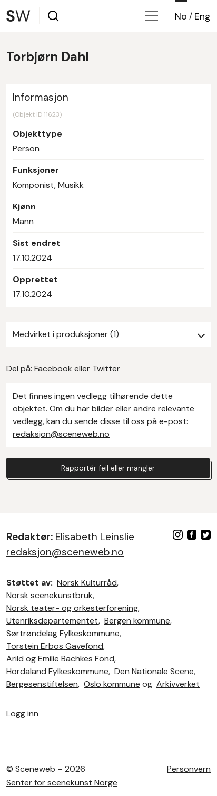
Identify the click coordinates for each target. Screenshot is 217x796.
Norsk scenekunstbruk (49, 595)
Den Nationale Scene (154, 671)
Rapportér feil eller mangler (108, 468)
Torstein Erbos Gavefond (54, 645)
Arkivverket (178, 683)
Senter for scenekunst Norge (61, 782)
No (181, 16)
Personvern (189, 768)
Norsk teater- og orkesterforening (72, 607)
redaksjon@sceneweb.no (61, 433)
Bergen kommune (137, 620)
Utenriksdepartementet (52, 620)
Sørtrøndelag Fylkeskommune (63, 633)
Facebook (53, 368)
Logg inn (22, 713)
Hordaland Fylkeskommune (57, 671)
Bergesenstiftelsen (42, 683)
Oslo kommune (112, 683)
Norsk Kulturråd (87, 582)
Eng (202, 16)
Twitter (106, 368)
